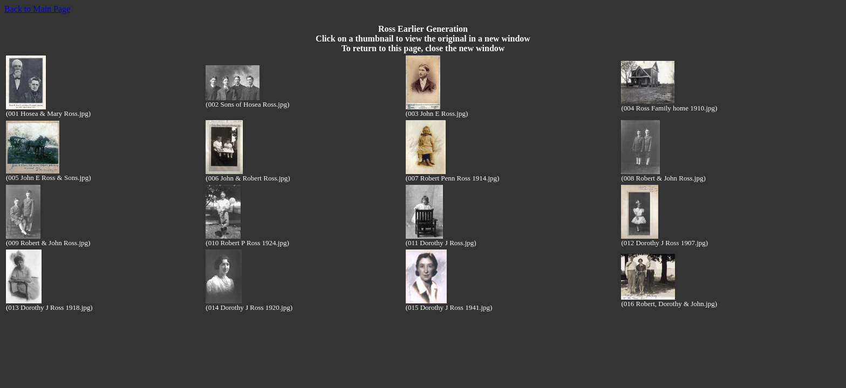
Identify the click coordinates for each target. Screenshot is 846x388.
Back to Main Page (37, 8)
